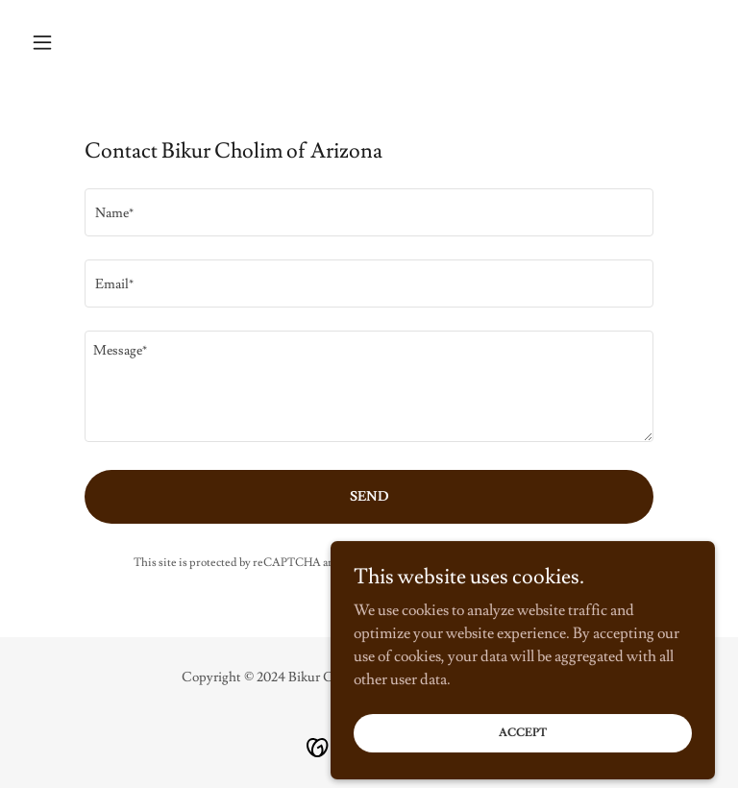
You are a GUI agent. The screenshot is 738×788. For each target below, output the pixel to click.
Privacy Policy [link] (432, 562)
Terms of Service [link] (530, 562)
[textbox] (369, 212)
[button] (75, 42)
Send (369, 496)
